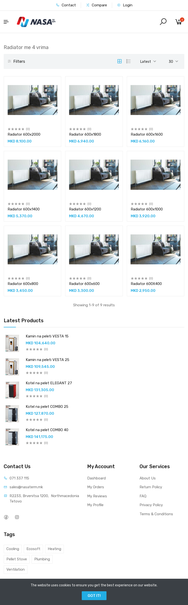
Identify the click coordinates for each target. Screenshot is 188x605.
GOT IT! (94, 595)
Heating (54, 549)
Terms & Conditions (156, 514)
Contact (66, 5)
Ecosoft (33, 549)
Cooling (12, 549)
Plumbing (42, 559)
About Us (148, 478)
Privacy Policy (151, 505)
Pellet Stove (16, 559)
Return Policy (151, 487)
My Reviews (97, 496)
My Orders (95, 487)
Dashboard (96, 478)
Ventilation (15, 569)
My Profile (95, 505)
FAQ (143, 496)
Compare (96, 5)
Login (124, 5)
